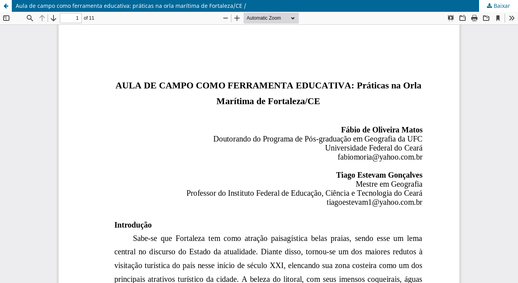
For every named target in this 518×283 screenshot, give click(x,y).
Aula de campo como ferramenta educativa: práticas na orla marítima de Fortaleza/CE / (131, 5)
